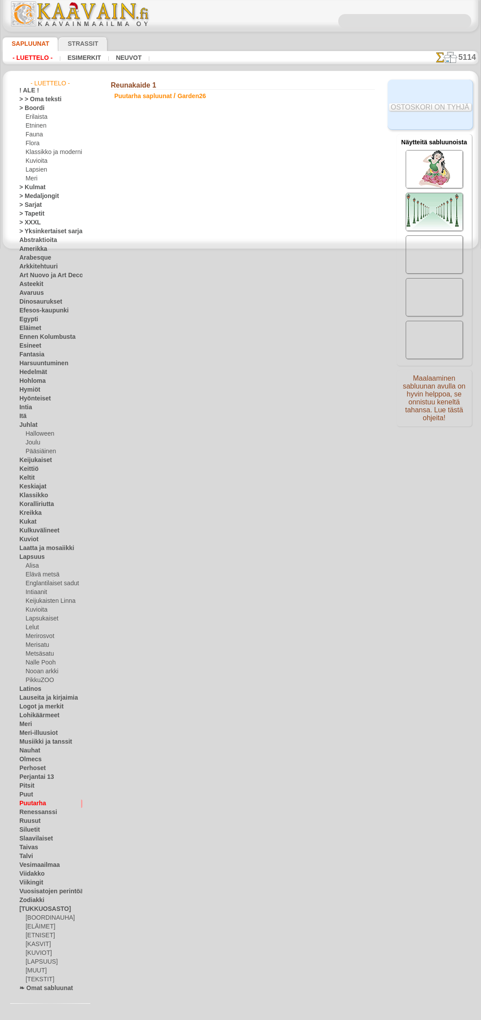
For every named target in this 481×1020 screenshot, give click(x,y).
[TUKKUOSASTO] (40, 909)
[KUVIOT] (37, 953)
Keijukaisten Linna (48, 601)
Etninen (35, 126)
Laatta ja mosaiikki (42, 548)
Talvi (24, 856)
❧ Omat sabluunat (42, 988)
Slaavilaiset (33, 839)
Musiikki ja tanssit (41, 742)
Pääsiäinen (39, 451)
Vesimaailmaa (36, 865)
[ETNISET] (38, 935)
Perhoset (30, 768)
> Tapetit (29, 214)
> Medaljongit (35, 196)
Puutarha (30, 803)
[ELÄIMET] (39, 927)
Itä (22, 416)
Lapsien (35, 170)
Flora (32, 143)
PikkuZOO (37, 680)
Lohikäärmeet (36, 715)
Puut (25, 795)
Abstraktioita (35, 240)
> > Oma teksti (36, 99)
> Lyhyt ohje (146, 303)
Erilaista (36, 117)
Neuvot (116, 57)
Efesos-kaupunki (39, 311)
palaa (241, 327)
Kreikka (28, 513)
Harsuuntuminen (39, 363)
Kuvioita (36, 161)
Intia (25, 407)
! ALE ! (27, 91)
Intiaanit (36, 592)
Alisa (31, 566)
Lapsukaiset (40, 619)
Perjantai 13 (33, 777)
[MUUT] (36, 971)
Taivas (26, 847)
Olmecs (28, 759)
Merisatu (37, 645)
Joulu (32, 443)
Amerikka (30, 249)
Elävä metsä (40, 575)
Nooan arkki (40, 671)
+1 (266, 327)
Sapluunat (26, 44)
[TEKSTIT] (37, 979)
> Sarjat (28, 205)
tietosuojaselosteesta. (314, 1013)
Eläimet (28, 328)
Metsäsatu (39, 654)
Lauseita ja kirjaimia (43, 698)
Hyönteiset (32, 399)
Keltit (26, 478)
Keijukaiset (32, 460)
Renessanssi (34, 812)
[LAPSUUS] (40, 962)
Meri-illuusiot (35, 733)
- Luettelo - (30, 57)
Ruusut (28, 821)
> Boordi (29, 108)
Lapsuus (29, 557)
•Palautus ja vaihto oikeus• (240, 500)
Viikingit (29, 883)
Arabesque (32, 258)
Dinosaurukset (37, 302)
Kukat (26, 522)
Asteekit (29, 284)
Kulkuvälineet (35, 531)
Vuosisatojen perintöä (46, 891)
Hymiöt (28, 390)
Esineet (28, 346)
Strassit (72, 44)
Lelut (32, 627)
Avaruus (29, 293)
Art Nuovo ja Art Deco (46, 275)
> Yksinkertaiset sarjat (46, 231)
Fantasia (30, 355)
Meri (31, 179)
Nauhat (28, 751)
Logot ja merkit (37, 707)
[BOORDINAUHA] (48, 918)
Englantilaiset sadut (50, 583)
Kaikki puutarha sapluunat (240, 346)
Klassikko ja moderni (50, 152)
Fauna (33, 135)
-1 (214, 327)
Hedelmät (31, 372)
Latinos (28, 689)
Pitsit (25, 786)
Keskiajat (30, 487)
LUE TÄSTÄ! (204, 303)
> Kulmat (30, 187)
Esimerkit (76, 57)
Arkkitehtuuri (35, 267)
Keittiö (27, 469)
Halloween (38, 434)
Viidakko (29, 874)
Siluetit (28, 830)
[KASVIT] (37, 944)
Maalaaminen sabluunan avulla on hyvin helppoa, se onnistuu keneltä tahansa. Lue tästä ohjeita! (434, 401)
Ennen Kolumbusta (42, 337)
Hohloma (30, 381)
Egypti (26, 319)
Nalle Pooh (39, 663)
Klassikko (30, 495)
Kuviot (27, 539)
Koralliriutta (34, 504)
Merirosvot (39, 636)
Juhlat (26, 425)
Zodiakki (29, 900)
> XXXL (28, 223)
